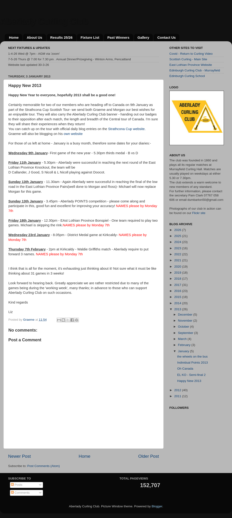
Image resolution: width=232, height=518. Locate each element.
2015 (178, 297)
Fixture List (90, 37)
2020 (178, 266)
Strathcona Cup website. (127, 129)
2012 (178, 390)
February (184, 345)
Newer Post (19, 456)
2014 (178, 303)
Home (14, 37)
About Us (34, 37)
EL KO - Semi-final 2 (191, 375)
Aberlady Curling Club (44, 21)
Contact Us (166, 37)
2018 (178, 278)
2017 (178, 285)
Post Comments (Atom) (43, 466)
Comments (20, 492)
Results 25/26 (61, 37)
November (185, 320)
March (182, 339)
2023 (178, 248)
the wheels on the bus (192, 356)
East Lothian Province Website (190, 65)
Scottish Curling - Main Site (188, 59)
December (185, 314)
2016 (178, 291)
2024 (178, 242)
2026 (178, 230)
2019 (178, 272)
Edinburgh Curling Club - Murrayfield (194, 70)
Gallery (143, 37)
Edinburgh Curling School (187, 76)
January (184, 351)
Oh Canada (185, 368)
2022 (178, 254)
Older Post (148, 456)
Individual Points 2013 (192, 362)
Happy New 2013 (189, 381)
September (186, 333)
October (184, 326)
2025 (178, 236)
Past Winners (118, 37)
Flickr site (198, 213)
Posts (17, 484)
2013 (178, 309)
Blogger (156, 506)
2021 (178, 260)
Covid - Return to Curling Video (191, 53)
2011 (178, 396)
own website (73, 134)
